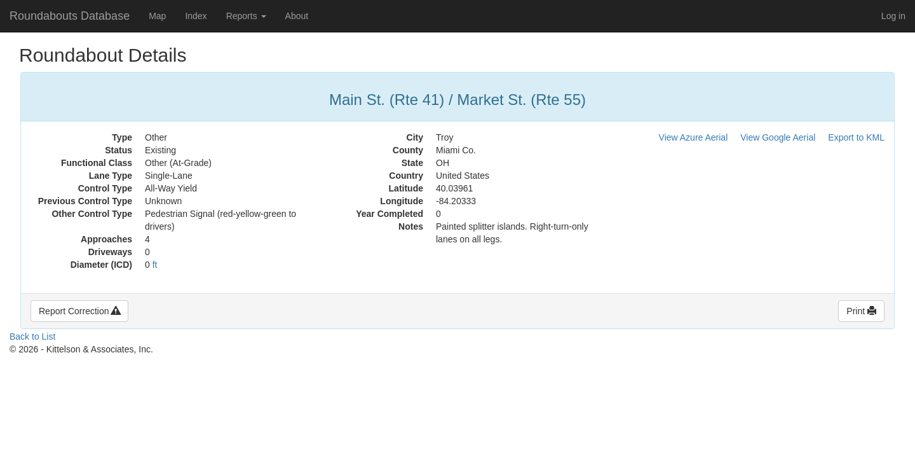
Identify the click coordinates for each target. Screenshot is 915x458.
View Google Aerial (777, 137)
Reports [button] (246, 16)
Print (861, 311)
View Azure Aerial (693, 137)
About (297, 16)
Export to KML (856, 137)
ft (155, 265)
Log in (893, 16)
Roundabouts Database (70, 16)
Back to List (32, 336)
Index (196, 16)
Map (157, 16)
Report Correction (79, 311)
